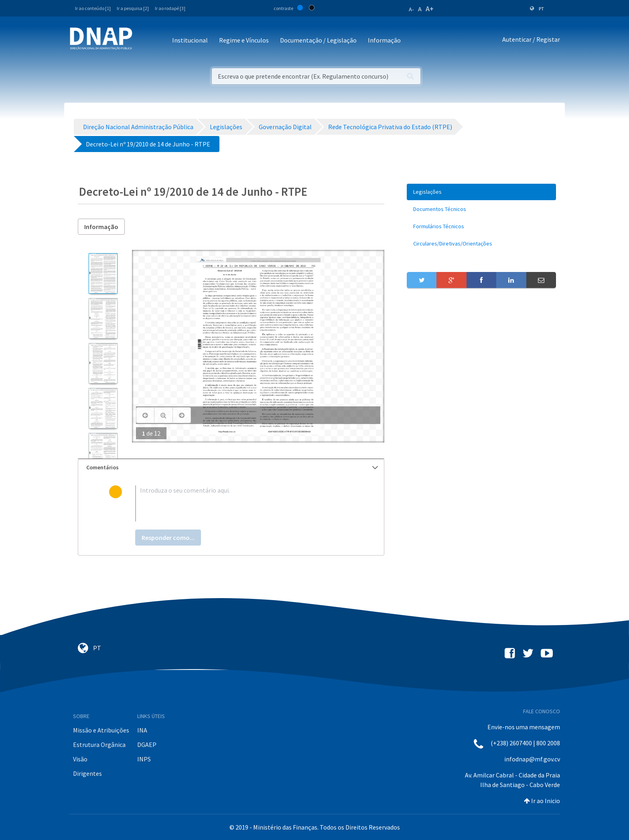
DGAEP (146, 745)
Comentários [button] (232, 467)
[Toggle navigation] (143, 40)
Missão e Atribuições (101, 730)
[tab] (231, 467)
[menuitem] (481, 192)
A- (411, 9)
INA (142, 730)
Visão (80, 759)
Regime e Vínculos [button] (244, 40)
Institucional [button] (190, 40)
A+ (430, 8)
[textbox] (244, 503)
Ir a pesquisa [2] (133, 8)
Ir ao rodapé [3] (170, 8)
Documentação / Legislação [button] (318, 40)
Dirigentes (87, 773)
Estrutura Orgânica (99, 745)
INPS (144, 759)
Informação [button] (384, 40)
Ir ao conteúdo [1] (93, 8)
